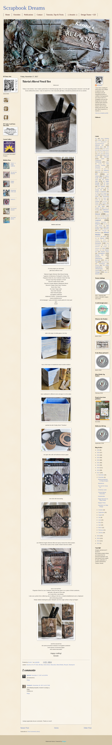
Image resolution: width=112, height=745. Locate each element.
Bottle (98, 155)
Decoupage (98, 170)
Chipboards (98, 160)
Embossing (106, 196)
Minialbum (98, 232)
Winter (97, 274)
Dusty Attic (103, 195)
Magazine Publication (100, 222)
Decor (105, 168)
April (99, 525)
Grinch (105, 208)
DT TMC (97, 193)
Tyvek (103, 270)
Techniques (102, 263)
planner (104, 239)
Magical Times (102, 502)
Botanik (107, 153)
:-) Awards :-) (72, 15)
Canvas (106, 157)
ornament (97, 239)
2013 (98, 543)
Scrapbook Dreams (24, 8)
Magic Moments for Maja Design (103, 499)
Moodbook (97, 236)
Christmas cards (102, 489)
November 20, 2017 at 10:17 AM (41, 685)
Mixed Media (60, 664)
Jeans (107, 214)
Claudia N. (30, 685)
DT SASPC (101, 186)
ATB (98, 152)
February (100, 530)
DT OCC (106, 184)
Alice (106, 140)
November (101, 477)
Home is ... (13, 199)
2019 (98, 467)
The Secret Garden (13, 209)
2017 (98, 472)
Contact (39, 15)
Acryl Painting (105, 138)
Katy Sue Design (102, 218)
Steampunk (72, 664)
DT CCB (36, 664)
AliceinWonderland (99, 143)
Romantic (98, 243)
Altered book (99, 147)
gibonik (29, 675)
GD (101, 204)
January (100, 532)
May (99, 522)
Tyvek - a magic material (13, 164)
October (100, 510)
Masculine (53, 664)
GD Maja (107, 204)
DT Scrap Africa (99, 188)
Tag (96, 262)
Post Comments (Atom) (34, 731)
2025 (98, 452)
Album (99, 140)
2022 (98, 460)
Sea (103, 248)
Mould (104, 236)
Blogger (64, 741)
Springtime (101, 253)
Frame (104, 203)
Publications (28, 15)
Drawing (105, 172)
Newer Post (24, 728)
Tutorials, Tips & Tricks (55, 15)
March (100, 527)
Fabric (104, 198)
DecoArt (28, 664)
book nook (100, 153)
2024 (98, 455)
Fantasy (97, 201)
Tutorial (97, 270)
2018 (98, 470)
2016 (98, 535)
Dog (99, 172)
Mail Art (105, 223)
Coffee (107, 162)
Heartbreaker (101, 496)
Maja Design (98, 225)
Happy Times (12, 182)
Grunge (97, 209)
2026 (98, 450)
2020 (98, 465)
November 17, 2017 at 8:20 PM (40, 675)
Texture (97, 265)
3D (96, 138)
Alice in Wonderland (100, 141)
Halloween (105, 209)
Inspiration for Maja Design (103, 506)
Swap (106, 260)
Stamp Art (99, 255)
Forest (97, 203)
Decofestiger (97, 168)
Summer (97, 260)
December (101, 475)
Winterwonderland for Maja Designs (103, 480)
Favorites (17, 15)
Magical (97, 224)
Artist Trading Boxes (104, 150)
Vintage (97, 272)
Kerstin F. (99, 85)
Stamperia (98, 256)
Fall (105, 199)
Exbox (99, 198)
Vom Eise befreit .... (13, 218)
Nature (102, 238)
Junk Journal (105, 216)
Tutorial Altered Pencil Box (102, 493)
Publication (97, 241)
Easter (97, 196)
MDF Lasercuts (102, 230)
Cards (102, 158)
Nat (96, 238)
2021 (98, 462)
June (99, 520)
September (101, 512)
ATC (102, 152)
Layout (98, 220)
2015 (98, 538)
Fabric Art (97, 199)
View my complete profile (101, 113)
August (100, 515)
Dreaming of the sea (13, 191)
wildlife (105, 272)
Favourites (105, 201)
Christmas (98, 162)
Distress (106, 170)
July (99, 517)
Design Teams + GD (88, 15)
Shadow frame (105, 251)
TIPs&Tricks (99, 268)
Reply (28, 680)
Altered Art (99, 145)
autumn (107, 152)
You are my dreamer (14, 173)
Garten (96, 204)
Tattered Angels (105, 262)
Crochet (100, 163)
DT (32, 664)
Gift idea (41, 664)
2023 (98, 457)
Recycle (66, 664)
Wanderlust (101, 483)
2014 (98, 541)
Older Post (88, 728)
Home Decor (47, 664)
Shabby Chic (98, 250)
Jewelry (98, 215)
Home (7, 15)
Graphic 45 (98, 208)
